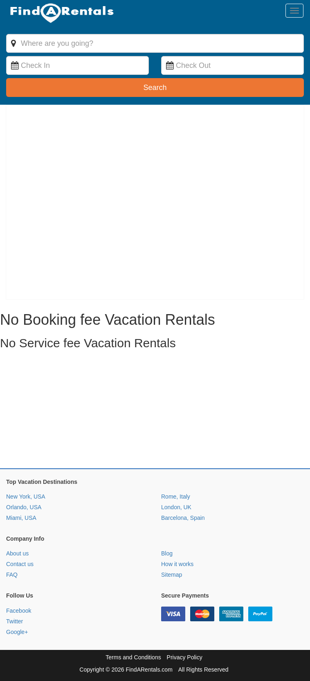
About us (17, 553)
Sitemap (171, 574)
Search (154, 87)
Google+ (17, 632)
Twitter (14, 621)
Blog (167, 553)
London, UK (176, 507)
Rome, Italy (175, 496)
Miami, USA (21, 518)
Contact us (20, 564)
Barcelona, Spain (183, 518)
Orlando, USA (23, 507)
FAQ (12, 574)
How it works (177, 564)
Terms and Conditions (133, 657)
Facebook (18, 610)
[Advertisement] (155, 411)
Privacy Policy (184, 657)
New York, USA (25, 496)
